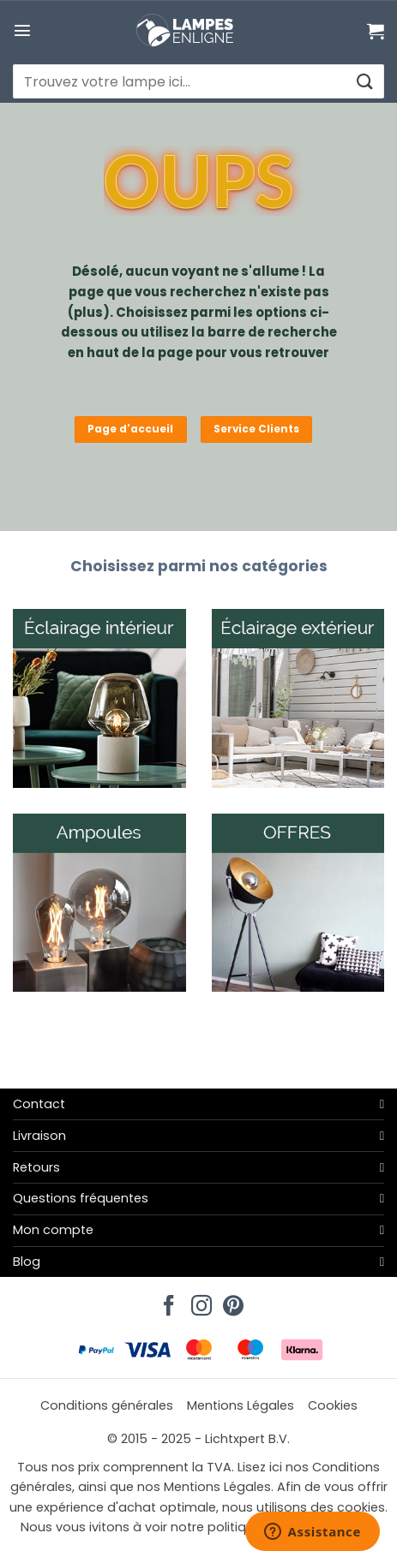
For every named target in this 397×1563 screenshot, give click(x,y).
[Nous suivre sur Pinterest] (231, 1301)
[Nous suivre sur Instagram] (199, 1301)
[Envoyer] (364, 81)
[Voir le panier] (375, 31)
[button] (22, 30)
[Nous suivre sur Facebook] (166, 1301)
